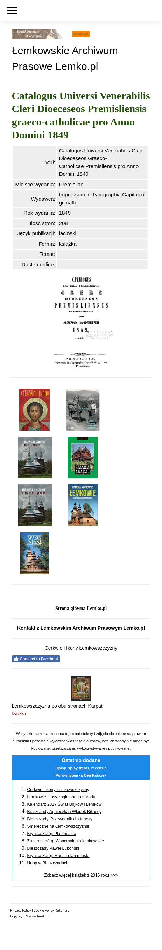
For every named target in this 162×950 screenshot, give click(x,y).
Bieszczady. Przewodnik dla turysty (60, 818)
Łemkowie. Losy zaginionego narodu (61, 796)
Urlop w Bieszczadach (48, 863)
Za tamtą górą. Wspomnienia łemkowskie (65, 841)
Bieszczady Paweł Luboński (53, 848)
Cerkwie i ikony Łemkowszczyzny (58, 789)
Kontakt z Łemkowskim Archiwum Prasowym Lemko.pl (81, 628)
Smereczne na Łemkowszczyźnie (58, 826)
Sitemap (62, 910)
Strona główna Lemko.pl (81, 608)
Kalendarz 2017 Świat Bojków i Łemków (64, 804)
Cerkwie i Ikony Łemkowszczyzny (81, 648)
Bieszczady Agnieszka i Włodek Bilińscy (64, 811)
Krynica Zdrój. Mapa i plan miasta (58, 855)
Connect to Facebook (36, 659)
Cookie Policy (44, 910)
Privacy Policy (20, 910)
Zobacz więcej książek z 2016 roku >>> (81, 875)
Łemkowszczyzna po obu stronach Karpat (57, 706)
